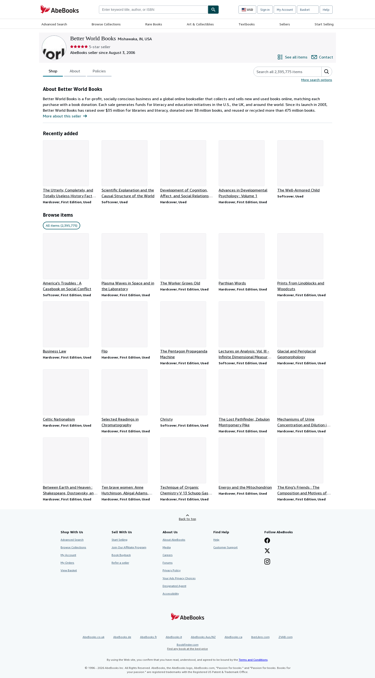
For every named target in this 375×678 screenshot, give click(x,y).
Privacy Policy (172, 570)
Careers (168, 555)
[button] (326, 71)
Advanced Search (54, 24)
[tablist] (77, 72)
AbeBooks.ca (233, 637)
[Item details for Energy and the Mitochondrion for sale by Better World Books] (246, 463)
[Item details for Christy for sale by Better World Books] (187, 395)
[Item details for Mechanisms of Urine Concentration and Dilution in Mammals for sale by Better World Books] (304, 398)
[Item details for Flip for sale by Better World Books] (129, 327)
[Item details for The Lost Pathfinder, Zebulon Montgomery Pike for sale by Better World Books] (246, 398)
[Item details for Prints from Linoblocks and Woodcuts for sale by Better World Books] (304, 262)
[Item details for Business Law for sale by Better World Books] (70, 327)
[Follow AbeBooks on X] (267, 551)
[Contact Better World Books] (322, 57)
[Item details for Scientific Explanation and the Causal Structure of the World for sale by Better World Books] (129, 169)
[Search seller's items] (283, 71)
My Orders (67, 562)
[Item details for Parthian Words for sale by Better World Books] (246, 259)
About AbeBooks (174, 539)
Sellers (284, 24)
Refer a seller (120, 562)
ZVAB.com (285, 637)
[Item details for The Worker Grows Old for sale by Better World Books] (187, 259)
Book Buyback (121, 555)
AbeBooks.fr (148, 637)
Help (326, 10)
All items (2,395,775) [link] (61, 225)
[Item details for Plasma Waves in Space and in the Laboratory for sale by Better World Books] (129, 262)
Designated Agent (174, 586)
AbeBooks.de (122, 637)
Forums (168, 562)
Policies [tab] (99, 72)
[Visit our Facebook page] (267, 540)
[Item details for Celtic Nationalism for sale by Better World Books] (70, 395)
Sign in (265, 10)
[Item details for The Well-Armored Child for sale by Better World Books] (304, 166)
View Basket (69, 570)
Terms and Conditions (253, 659)
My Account (285, 10)
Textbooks (247, 24)
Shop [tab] (53, 72)
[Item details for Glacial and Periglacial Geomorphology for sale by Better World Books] (304, 330)
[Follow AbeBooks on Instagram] (267, 562)
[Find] (213, 10)
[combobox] (153, 10)
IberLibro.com (260, 637)
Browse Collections (106, 24)
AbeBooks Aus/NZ (203, 637)
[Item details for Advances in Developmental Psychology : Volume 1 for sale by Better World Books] (246, 169)
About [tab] (75, 72)
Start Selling (324, 24)
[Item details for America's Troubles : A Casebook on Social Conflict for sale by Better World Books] (70, 262)
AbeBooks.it (174, 637)
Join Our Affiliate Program (129, 547)
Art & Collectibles (200, 24)
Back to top (187, 519)
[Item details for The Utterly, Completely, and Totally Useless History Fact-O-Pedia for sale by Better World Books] (70, 169)
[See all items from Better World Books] (292, 57)
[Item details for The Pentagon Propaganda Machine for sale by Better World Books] (187, 330)
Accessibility (171, 593)
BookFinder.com (187, 647)
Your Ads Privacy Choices (179, 578)
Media (167, 547)
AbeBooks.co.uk (93, 637)
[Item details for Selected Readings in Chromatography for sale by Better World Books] (129, 398)
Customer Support (225, 547)
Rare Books (153, 24)
